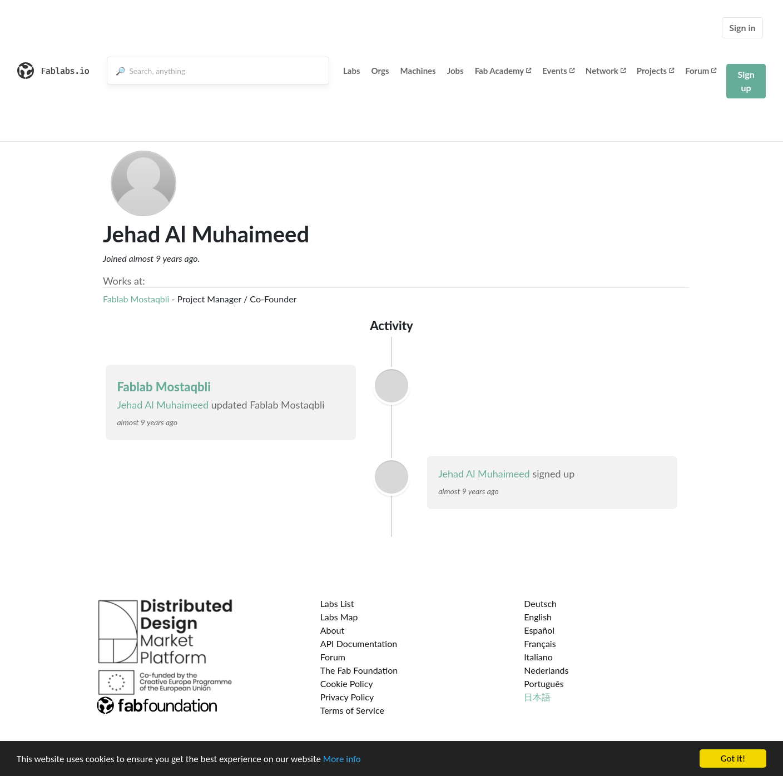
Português (543, 683)
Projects (655, 71)
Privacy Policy (347, 697)
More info (342, 763)
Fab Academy (503, 71)
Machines (418, 71)
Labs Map (339, 616)
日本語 (537, 697)
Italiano (538, 656)
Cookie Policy (346, 683)
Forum (700, 71)
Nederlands (546, 670)
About (332, 630)
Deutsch (540, 603)
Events (558, 71)
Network (606, 71)
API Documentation (359, 643)
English (538, 616)
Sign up (745, 81)
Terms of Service (352, 710)
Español (539, 630)
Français (540, 643)
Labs (351, 71)
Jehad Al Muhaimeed (163, 405)
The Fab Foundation (359, 670)
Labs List (337, 603)
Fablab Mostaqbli (136, 299)
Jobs (455, 71)
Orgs (380, 71)
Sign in (742, 27)
